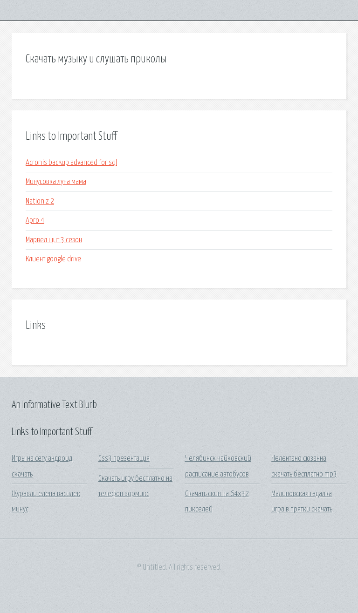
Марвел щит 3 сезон (54, 240)
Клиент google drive (53, 259)
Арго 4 (35, 221)
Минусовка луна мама (56, 182)
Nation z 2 (40, 201)
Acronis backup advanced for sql (71, 163)
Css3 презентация (124, 459)
